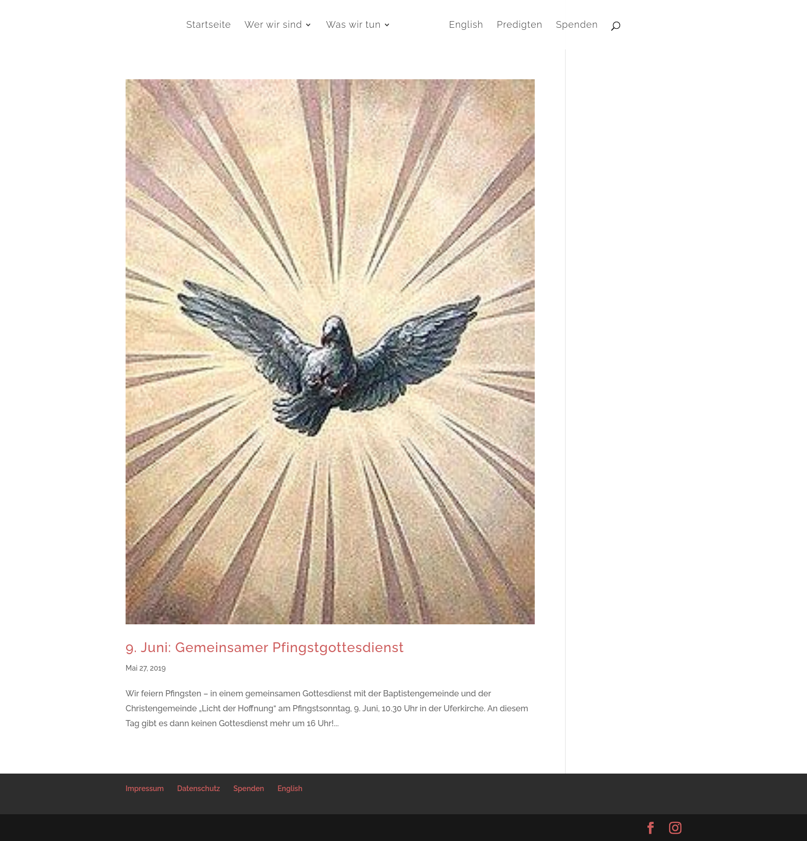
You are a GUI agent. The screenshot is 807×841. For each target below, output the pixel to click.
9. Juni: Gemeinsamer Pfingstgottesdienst (265, 647)
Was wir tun (353, 25)
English (466, 25)
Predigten (519, 25)
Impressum (145, 788)
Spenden (577, 25)
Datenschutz (198, 788)
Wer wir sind (273, 25)
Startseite (208, 25)
